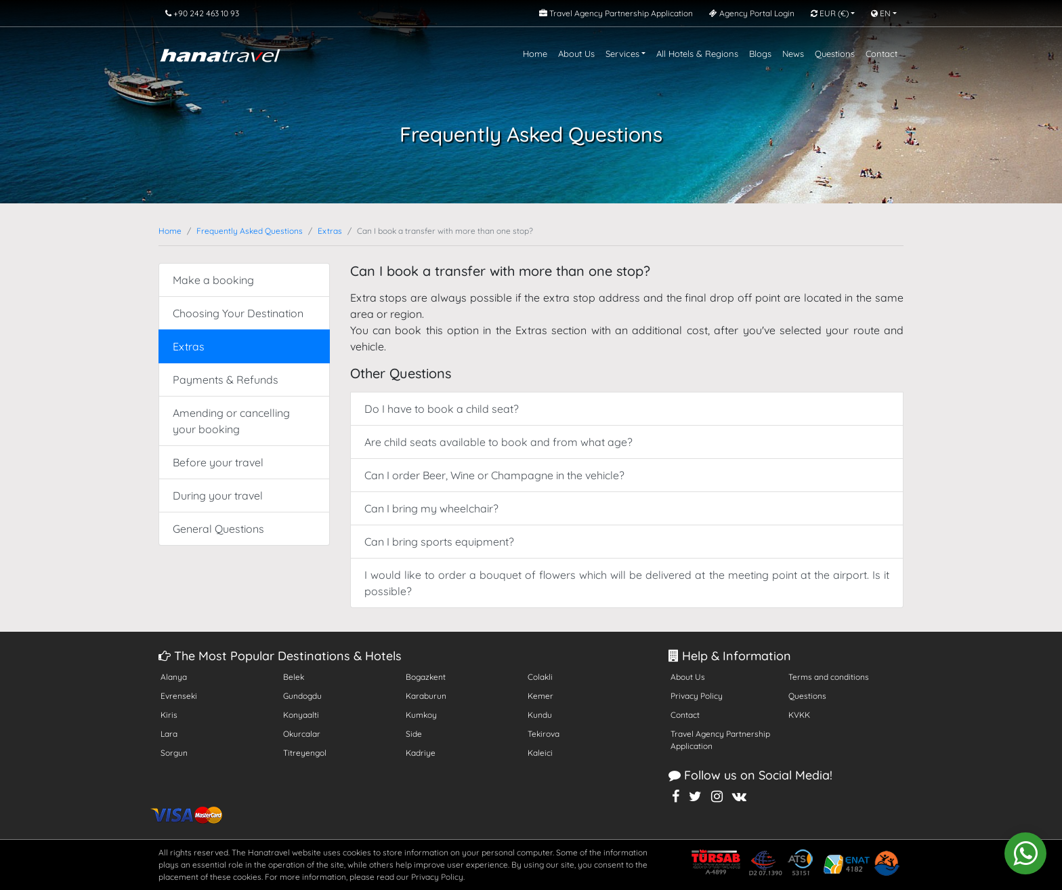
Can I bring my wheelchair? (431, 508)
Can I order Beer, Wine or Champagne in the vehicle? (494, 475)
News (793, 53)
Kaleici (540, 753)
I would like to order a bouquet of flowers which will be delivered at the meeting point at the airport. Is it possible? (627, 583)
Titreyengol (304, 753)
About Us (576, 53)
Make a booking (213, 280)
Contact (881, 53)
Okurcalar (301, 734)
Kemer (540, 696)
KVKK (799, 715)
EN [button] (881, 13)
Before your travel (218, 462)
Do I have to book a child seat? (441, 409)
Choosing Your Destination (238, 313)
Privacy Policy (697, 696)
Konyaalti (301, 715)
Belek (293, 677)
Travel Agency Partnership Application (720, 740)
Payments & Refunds (225, 379)
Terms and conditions (828, 677)
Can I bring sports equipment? (439, 541)
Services (622, 53)
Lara (169, 734)
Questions (835, 53)
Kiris (169, 715)
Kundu (540, 715)
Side (414, 734)
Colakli (540, 677)
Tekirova (543, 734)
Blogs (760, 53)
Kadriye (421, 753)
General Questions (218, 528)
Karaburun (426, 696)
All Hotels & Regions (697, 53)
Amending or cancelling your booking (231, 421)
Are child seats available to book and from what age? (498, 442)
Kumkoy (421, 715)
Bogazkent (426, 677)
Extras (330, 231)
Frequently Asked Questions (249, 231)
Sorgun (174, 753)
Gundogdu (302, 696)
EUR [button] (830, 13)
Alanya (174, 677)
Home (535, 53)
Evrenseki (179, 696)
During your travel (218, 495)
